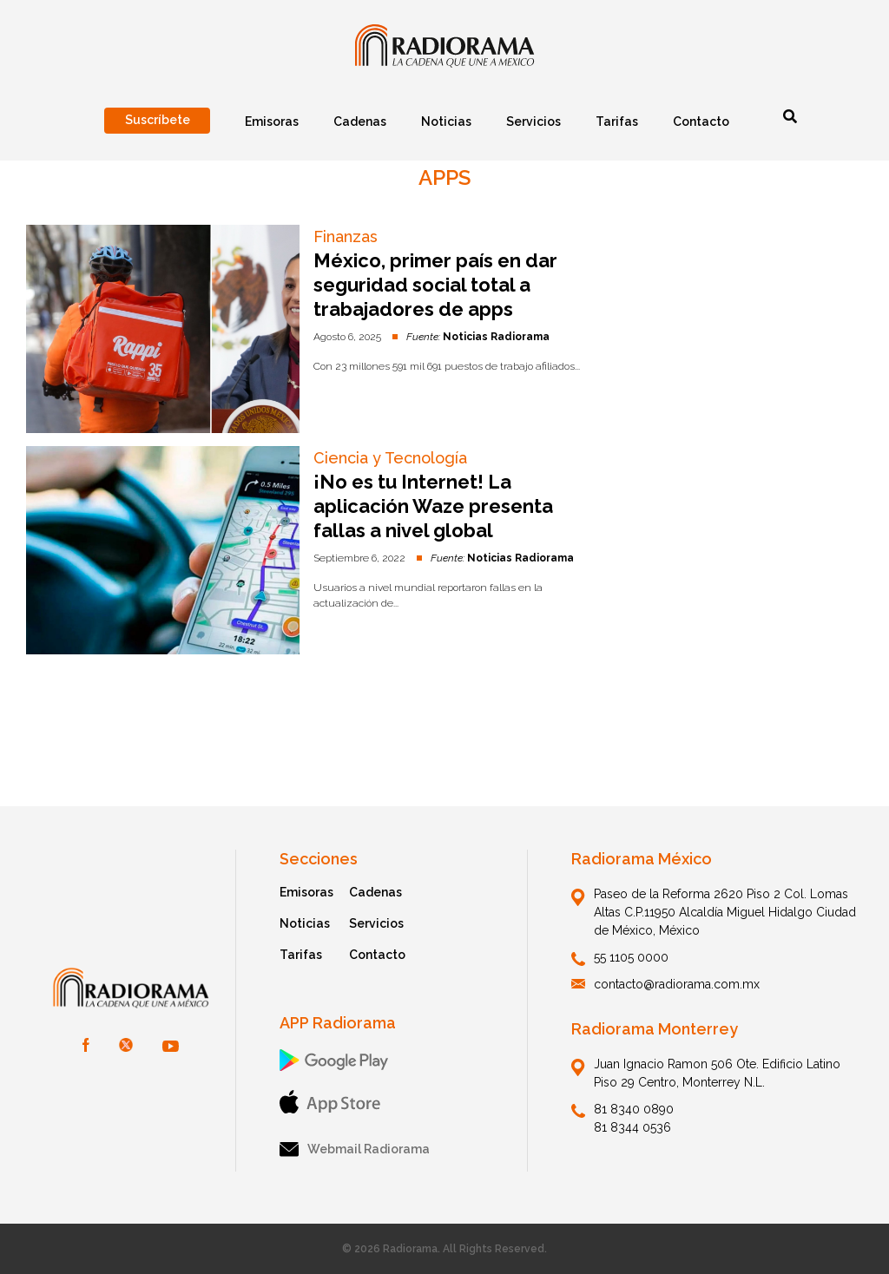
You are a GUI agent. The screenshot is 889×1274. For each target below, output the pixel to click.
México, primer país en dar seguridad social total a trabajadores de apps (435, 284)
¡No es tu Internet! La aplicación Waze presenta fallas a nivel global (433, 506)
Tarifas (301, 955)
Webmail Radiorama (355, 1149)
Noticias (305, 923)
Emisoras (306, 892)
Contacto (377, 955)
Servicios (376, 923)
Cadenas (375, 892)
